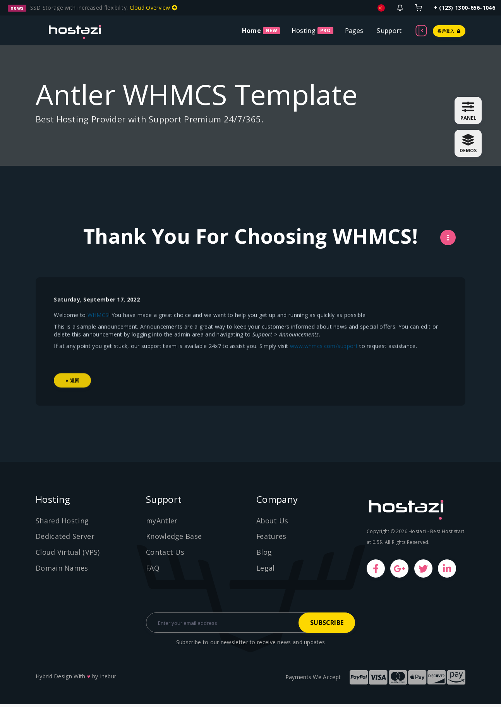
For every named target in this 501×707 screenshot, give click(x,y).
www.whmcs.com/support (325, 366)
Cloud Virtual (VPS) (68, 554)
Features (271, 538)
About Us (272, 522)
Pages (354, 30)
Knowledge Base (174, 538)
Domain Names (62, 570)
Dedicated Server (65, 538)
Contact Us (165, 554)
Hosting (304, 30)
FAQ (153, 570)
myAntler (161, 522)
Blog (264, 554)
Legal (265, 570)
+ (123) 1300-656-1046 (464, 7)
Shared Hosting (62, 522)
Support (389, 30)
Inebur (108, 679)
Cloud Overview (154, 7)
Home (251, 30)
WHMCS (99, 335)
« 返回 (74, 400)
